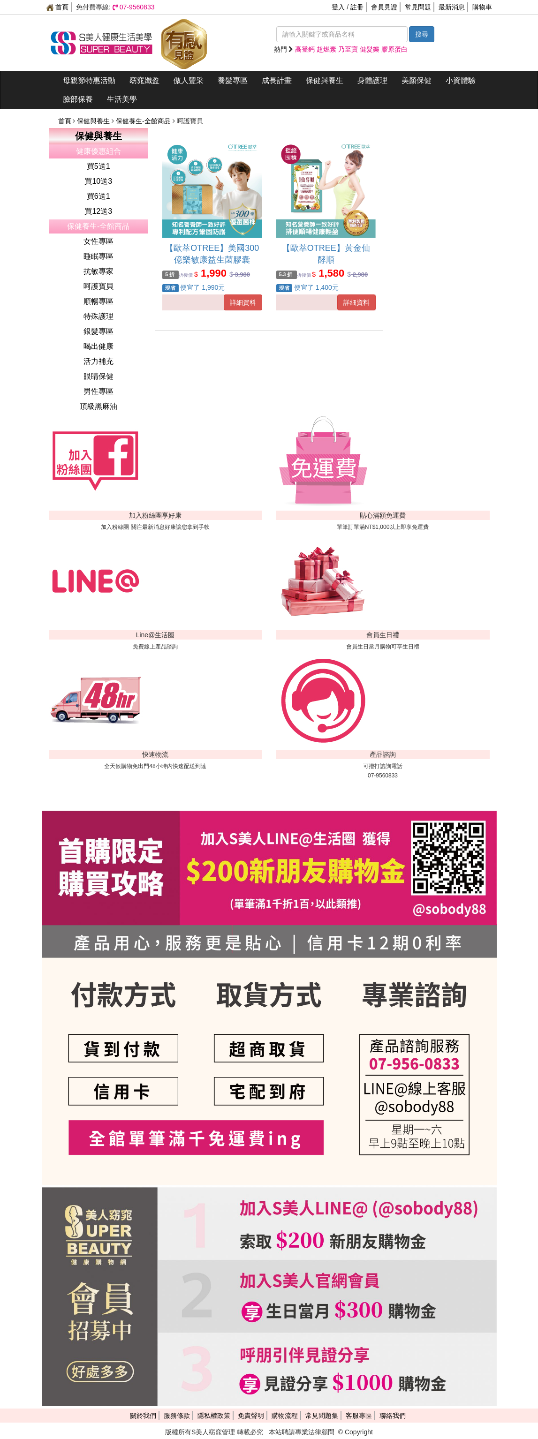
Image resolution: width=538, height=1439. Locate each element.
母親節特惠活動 (89, 80)
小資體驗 (461, 80)
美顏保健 (417, 80)
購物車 (482, 7)
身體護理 (372, 80)
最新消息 (452, 7)
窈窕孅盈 (144, 80)
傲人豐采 (189, 80)
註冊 (357, 7)
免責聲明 (251, 1415)
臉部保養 (78, 99)
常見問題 (418, 7)
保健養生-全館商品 (144, 121)
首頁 (57, 7)
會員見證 (384, 7)
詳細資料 (243, 302)
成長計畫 (277, 80)
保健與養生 (324, 80)
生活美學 (122, 99)
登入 (338, 7)
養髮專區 (233, 80)
